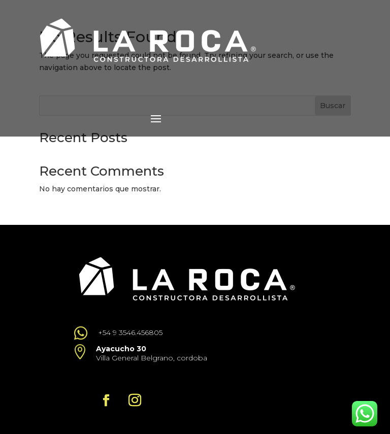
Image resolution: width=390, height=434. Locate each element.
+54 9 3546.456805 (130, 332)
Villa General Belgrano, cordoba (151, 357)
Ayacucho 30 (121, 348)
